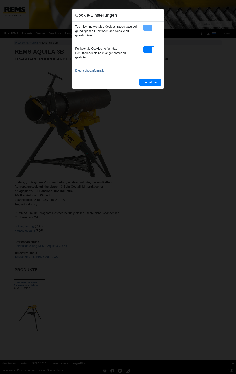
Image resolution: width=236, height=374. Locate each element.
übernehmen (150, 82)
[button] (148, 28)
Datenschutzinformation (90, 70)
